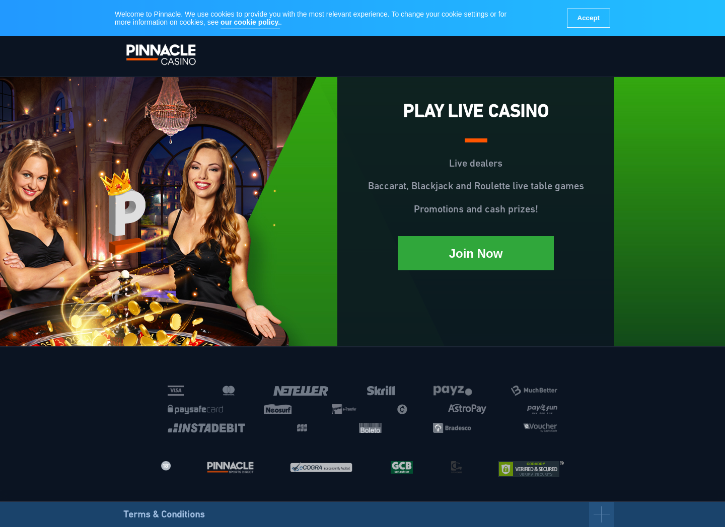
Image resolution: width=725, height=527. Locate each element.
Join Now (476, 253)
